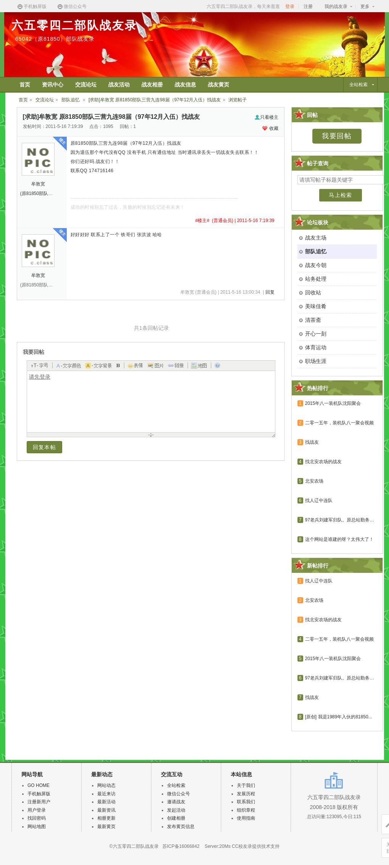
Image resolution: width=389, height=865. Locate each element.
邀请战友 (176, 801)
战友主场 (315, 238)
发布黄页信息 (180, 826)
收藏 (270, 128)
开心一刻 (315, 334)
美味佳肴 (315, 306)
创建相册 (176, 818)
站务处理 (315, 279)
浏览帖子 (237, 99)
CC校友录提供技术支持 (256, 846)
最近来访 (106, 793)
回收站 (313, 292)
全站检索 (176, 785)
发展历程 (246, 793)
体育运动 (315, 347)
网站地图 (36, 826)
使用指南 (246, 818)
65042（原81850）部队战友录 (55, 39)
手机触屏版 (32, 7)
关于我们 (246, 785)
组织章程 (246, 810)
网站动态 (106, 785)
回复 (270, 292)
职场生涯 (315, 361)
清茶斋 (313, 320)
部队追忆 (71, 99)
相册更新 (106, 818)
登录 (289, 6)
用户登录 (36, 810)
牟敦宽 (38, 184)
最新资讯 (106, 810)
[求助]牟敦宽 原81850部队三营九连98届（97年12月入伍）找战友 (154, 99)
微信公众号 (72, 7)
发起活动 (176, 810)
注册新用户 (38, 801)
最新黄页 (106, 826)
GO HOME (38, 785)
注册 (308, 6)
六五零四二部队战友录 (74, 25)
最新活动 (106, 801)
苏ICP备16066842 (180, 846)
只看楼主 (266, 117)
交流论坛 (44, 99)
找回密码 (36, 818)
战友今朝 (315, 265)
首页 (23, 99)
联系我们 (246, 801)
